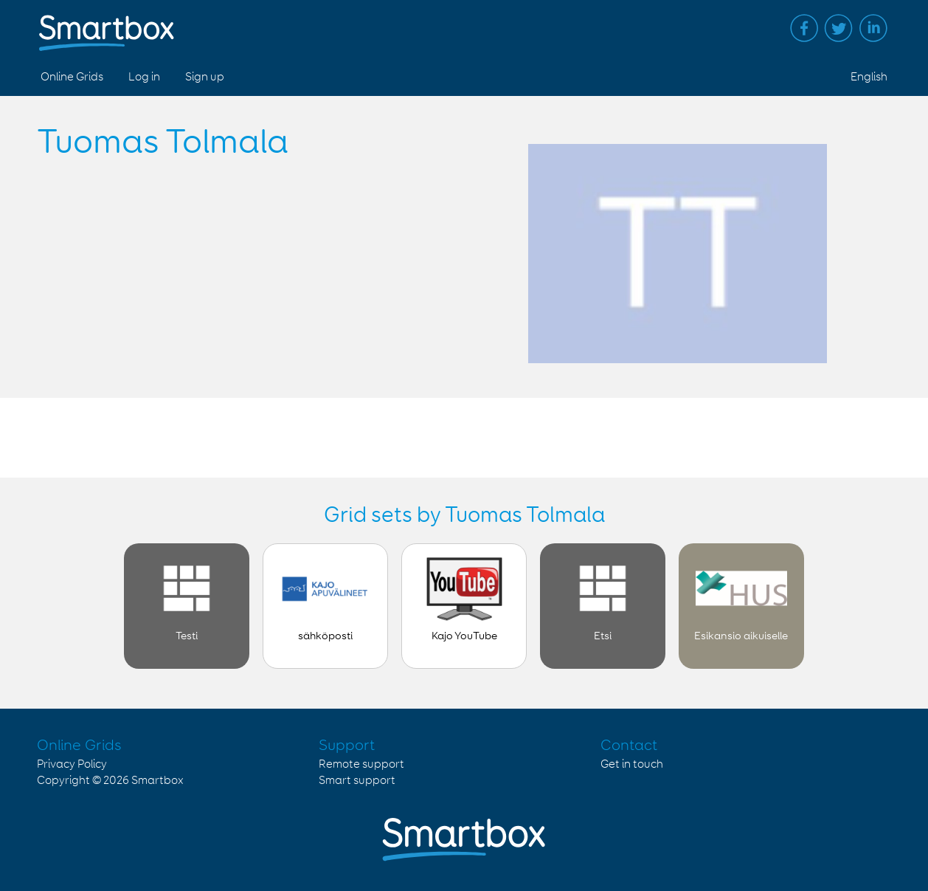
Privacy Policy (72, 764)
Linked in (873, 28)
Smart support (357, 780)
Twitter (838, 28)
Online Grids (72, 77)
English (869, 77)
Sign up (204, 77)
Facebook (804, 28)
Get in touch (631, 764)
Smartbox (157, 780)
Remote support (361, 764)
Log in (144, 77)
